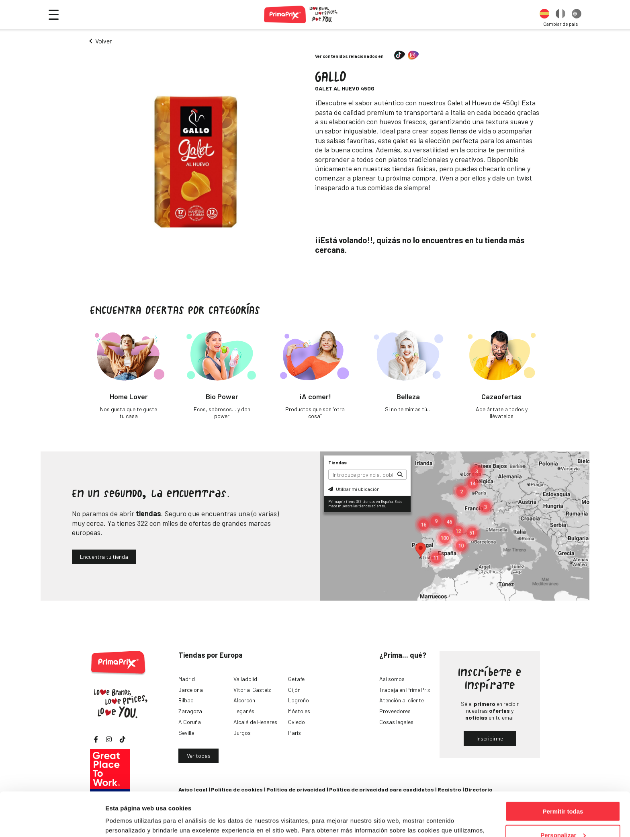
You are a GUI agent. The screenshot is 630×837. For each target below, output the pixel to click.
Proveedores (395, 711)
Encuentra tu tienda (104, 556)
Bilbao (186, 700)
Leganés (243, 711)
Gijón (294, 689)
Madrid (186, 678)
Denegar (563, 817)
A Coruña (189, 721)
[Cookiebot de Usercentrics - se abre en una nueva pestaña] (52, 821)
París (294, 732)
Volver (103, 41)
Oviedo (296, 721)
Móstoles (299, 711)
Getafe (296, 678)
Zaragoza (190, 711)
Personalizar (563, 793)
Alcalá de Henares (255, 721)
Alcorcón (244, 700)
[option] (544, 14)
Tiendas (337, 462)
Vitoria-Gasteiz (252, 689)
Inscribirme (490, 738)
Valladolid (245, 678)
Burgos (242, 732)
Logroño (298, 700)
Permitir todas (563, 770)
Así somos (392, 678)
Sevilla (186, 732)
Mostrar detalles (128, 820)
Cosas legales (396, 721)
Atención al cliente (401, 700)
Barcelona (190, 689)
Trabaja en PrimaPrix (404, 689)
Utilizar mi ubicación (354, 489)
